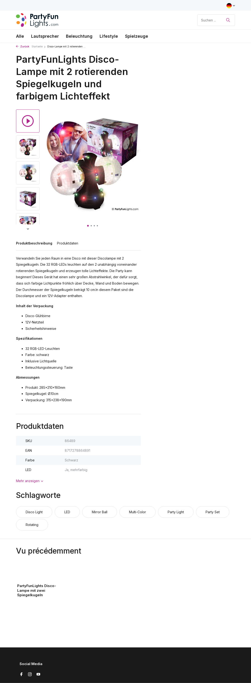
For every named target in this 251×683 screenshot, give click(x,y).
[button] (88, 226)
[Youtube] (38, 674)
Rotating (32, 525)
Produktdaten (67, 243)
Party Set (213, 512)
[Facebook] (21, 674)
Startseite (39, 46)
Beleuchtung (79, 36)
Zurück (22, 46)
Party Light (176, 512)
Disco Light (34, 512)
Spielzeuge (136, 36)
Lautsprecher (45, 36)
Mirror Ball (99, 512)
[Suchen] (216, 20)
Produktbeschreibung (34, 243)
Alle (20, 36)
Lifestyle (109, 36)
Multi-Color (137, 512)
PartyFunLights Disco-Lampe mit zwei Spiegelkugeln (36, 590)
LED (67, 512)
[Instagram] (30, 674)
